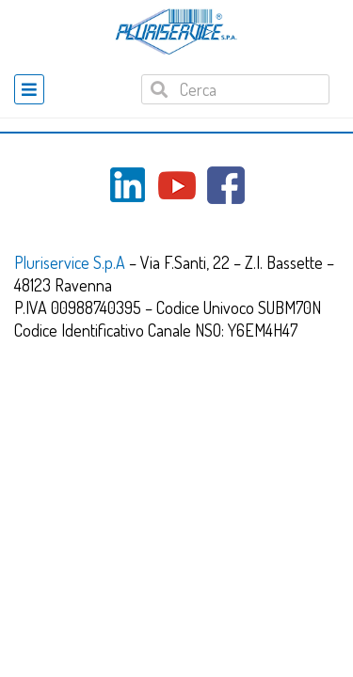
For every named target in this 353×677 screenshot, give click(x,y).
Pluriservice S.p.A (71, 262)
